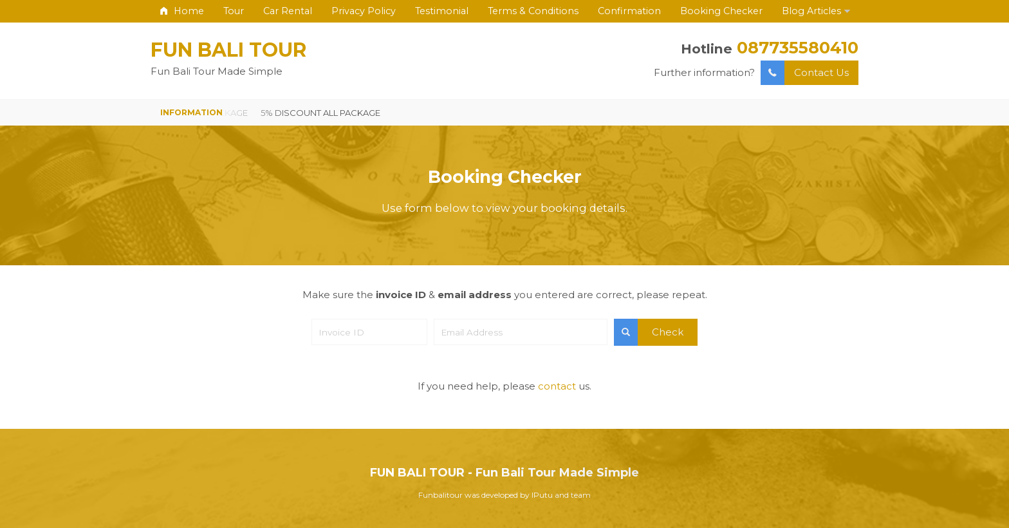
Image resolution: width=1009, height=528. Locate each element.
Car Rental (287, 11)
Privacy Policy (363, 11)
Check (648, 332)
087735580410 (797, 47)
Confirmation (629, 11)
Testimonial (441, 11)
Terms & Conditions (533, 11)
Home (182, 11)
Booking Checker (721, 11)
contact (557, 386)
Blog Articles (811, 11)
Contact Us (805, 73)
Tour (233, 11)
